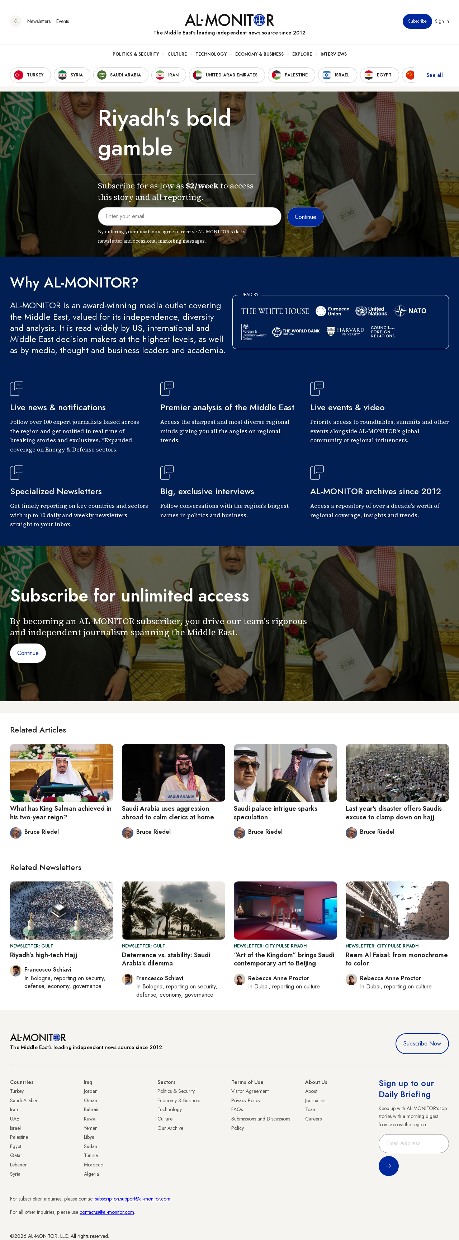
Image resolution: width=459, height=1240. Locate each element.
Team (311, 1109)
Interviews (334, 54)
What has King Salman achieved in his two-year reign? (61, 813)
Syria (15, 1174)
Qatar (16, 1155)
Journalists (315, 1100)
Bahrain (92, 1109)
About (311, 1091)
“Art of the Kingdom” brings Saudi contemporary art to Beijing (284, 959)
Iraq (88, 1082)
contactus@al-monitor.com (107, 1212)
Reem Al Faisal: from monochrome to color (397, 959)
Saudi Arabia (23, 1100)
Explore (302, 54)
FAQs (237, 1109)
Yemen (91, 1128)
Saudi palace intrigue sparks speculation (275, 813)
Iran (14, 1109)
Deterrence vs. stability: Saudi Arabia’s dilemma (166, 959)
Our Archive (170, 1128)
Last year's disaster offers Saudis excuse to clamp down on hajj (394, 813)
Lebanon (19, 1164)
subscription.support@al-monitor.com (132, 1198)
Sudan (90, 1146)
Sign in (442, 21)
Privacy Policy (245, 1100)
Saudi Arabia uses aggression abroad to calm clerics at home (168, 813)
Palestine (19, 1137)
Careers (313, 1118)
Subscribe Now (422, 1043)
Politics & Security (136, 54)
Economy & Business (259, 54)
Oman (90, 1100)
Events (62, 21)
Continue (28, 653)
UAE (14, 1118)
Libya (89, 1137)
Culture (177, 54)
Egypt (15, 1146)
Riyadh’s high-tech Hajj (43, 955)
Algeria (91, 1174)
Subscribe (417, 21)
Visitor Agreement (250, 1091)
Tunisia (91, 1155)
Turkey (17, 1091)
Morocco (93, 1164)
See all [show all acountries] (434, 75)
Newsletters (39, 21)
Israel (15, 1128)
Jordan (91, 1091)
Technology (211, 54)
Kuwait (91, 1118)
